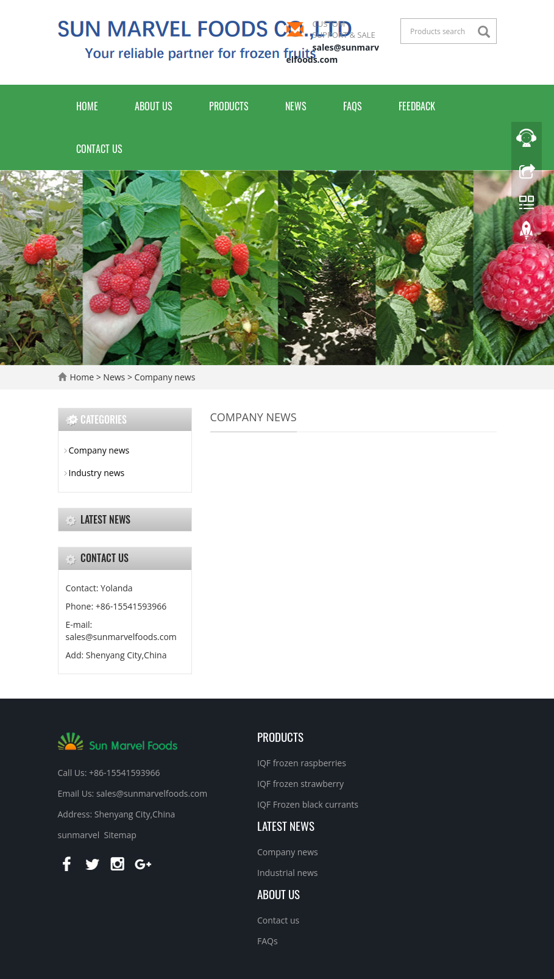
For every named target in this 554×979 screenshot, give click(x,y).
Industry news (97, 473)
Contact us (99, 148)
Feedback (417, 106)
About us (153, 106)
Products (229, 106)
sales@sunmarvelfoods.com (332, 53)
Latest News (285, 825)
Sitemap (120, 835)
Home (87, 106)
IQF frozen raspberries (301, 763)
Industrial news (287, 872)
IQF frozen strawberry (300, 783)
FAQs (352, 106)
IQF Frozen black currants (307, 804)
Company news (163, 377)
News (296, 106)
